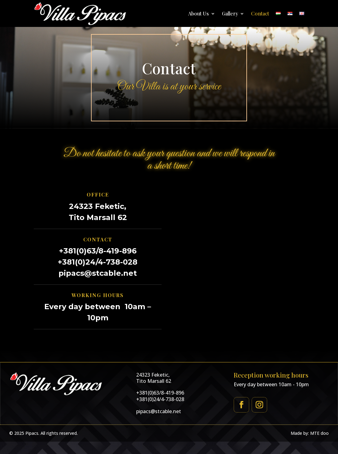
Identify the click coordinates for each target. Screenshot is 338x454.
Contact (260, 13)
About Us (198, 13)
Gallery (230, 13)
